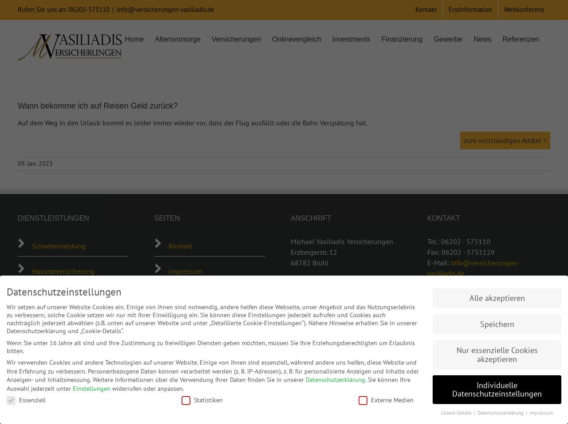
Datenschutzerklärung (335, 380)
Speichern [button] (497, 324)
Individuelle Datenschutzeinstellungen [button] (497, 389)
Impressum (541, 413)
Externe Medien (386, 400)
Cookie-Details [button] (457, 413)
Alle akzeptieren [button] (497, 298)
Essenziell (26, 400)
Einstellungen (91, 389)
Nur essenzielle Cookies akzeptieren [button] (497, 354)
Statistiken (202, 400)
